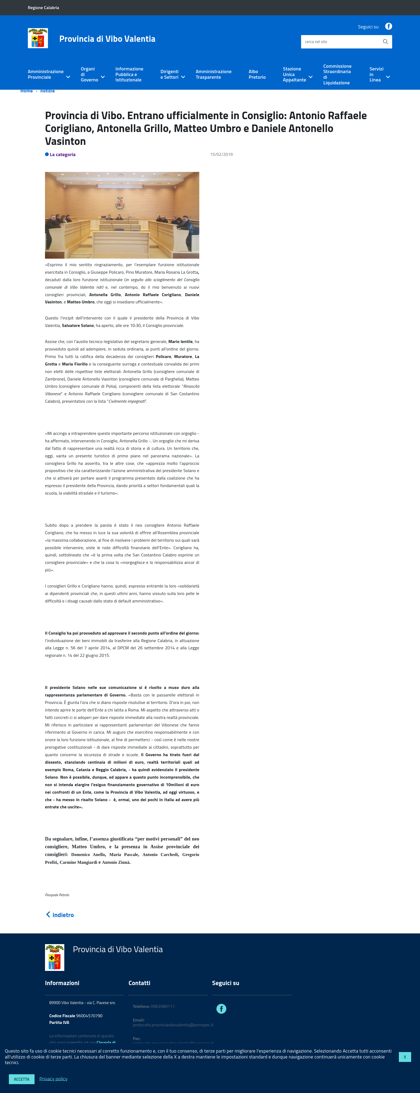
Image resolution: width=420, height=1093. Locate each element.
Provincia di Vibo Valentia (107, 38)
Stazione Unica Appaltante (294, 74)
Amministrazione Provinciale (46, 74)
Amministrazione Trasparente (214, 74)
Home (26, 90)
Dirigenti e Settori (169, 74)
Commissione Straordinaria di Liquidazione (337, 74)
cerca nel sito (316, 41)
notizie (47, 90)
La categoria (63, 154)
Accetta (21, 1079)
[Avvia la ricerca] (385, 41)
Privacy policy (53, 1078)
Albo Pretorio (257, 74)
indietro (59, 914)
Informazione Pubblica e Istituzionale (129, 74)
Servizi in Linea (377, 74)
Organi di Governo (89, 74)
